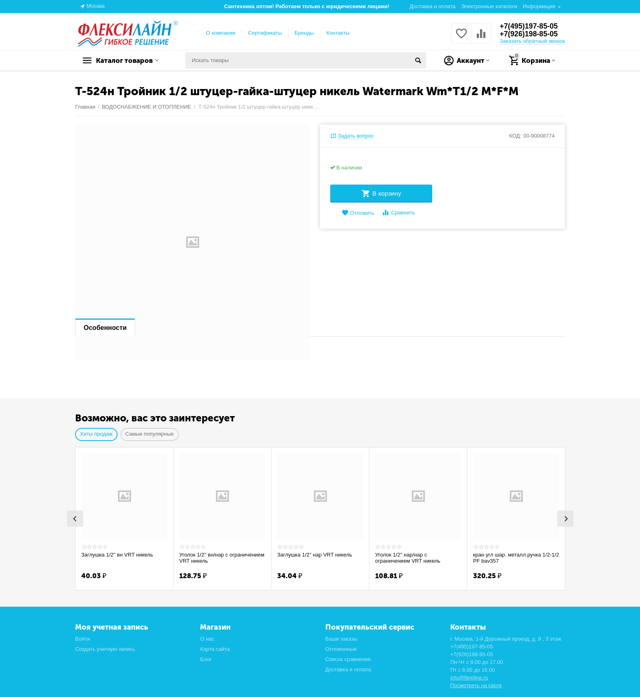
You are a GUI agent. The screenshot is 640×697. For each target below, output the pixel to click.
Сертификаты (265, 33)
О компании (221, 33)
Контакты (338, 33)
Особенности (105, 327)
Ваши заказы (341, 638)
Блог (205, 658)
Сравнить (398, 212)
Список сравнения (348, 658)
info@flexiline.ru (469, 677)
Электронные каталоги (489, 6)
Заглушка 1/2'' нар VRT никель (314, 555)
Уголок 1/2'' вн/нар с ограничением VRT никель (221, 558)
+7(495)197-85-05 (529, 26)
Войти (82, 638)
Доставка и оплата (433, 6)
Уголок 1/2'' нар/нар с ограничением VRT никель (407, 558)
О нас (207, 638)
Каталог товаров (126, 60)
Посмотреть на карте (476, 684)
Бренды (304, 33)
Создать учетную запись (105, 648)
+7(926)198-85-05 (529, 34)
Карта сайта (215, 648)
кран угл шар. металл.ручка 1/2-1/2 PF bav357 (516, 558)
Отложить (358, 212)
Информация (539, 6)
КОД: (515, 136)
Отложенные (341, 648)
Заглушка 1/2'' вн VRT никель (117, 555)
